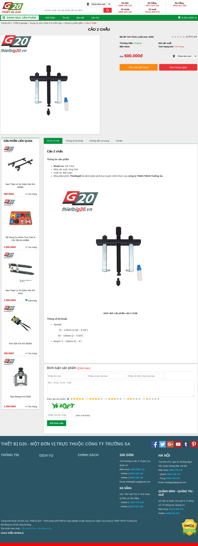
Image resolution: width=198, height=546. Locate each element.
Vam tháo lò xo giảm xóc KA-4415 (20, 292)
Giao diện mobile (12, 535)
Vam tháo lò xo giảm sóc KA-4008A (20, 185)
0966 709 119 (125, 5)
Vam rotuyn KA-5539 (20, 396)
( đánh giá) (184, 36)
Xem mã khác (82, 418)
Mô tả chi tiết (53, 141)
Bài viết (80, 17)
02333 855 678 (152, 12)
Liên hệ (95, 17)
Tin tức (65, 17)
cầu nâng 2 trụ (28, 531)
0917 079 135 (152, 5)
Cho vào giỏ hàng (138, 67)
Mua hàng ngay (178, 67)
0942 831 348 (179, 5)
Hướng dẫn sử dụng (99, 141)
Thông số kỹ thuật (74, 141)
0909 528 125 (125, 12)
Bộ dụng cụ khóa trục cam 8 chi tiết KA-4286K (20, 238)
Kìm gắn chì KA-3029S (20, 343)
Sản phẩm (188, 17)
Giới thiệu (50, 17)
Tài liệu (119, 141)
